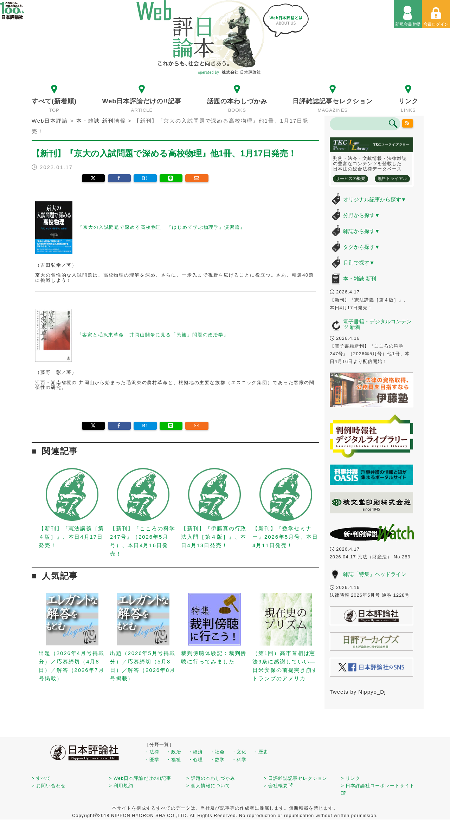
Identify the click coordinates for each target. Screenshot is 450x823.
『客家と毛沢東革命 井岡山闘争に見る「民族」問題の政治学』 (153, 334)
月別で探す (359, 263)
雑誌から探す (361, 231)
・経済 (195, 751)
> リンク (350, 778)
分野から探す (361, 215)
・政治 (173, 751)
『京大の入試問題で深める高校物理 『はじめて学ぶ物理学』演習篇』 (161, 227)
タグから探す (361, 247)
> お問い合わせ (49, 785)
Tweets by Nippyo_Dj (358, 692)
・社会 (217, 751)
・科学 (239, 759)
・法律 (151, 751)
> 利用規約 (121, 785)
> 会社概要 (278, 785)
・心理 (195, 759)
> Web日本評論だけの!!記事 (140, 778)
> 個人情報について (208, 785)
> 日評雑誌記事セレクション (295, 778)
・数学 (217, 759)
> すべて (41, 778)
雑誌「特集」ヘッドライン (374, 574)
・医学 (151, 759)
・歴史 (260, 751)
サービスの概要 (350, 178)
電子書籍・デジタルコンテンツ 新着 (377, 324)
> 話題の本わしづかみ (210, 778)
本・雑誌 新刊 (359, 278)
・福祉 (173, 759)
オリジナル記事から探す (374, 199)
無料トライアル (392, 178)
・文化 (239, 751)
